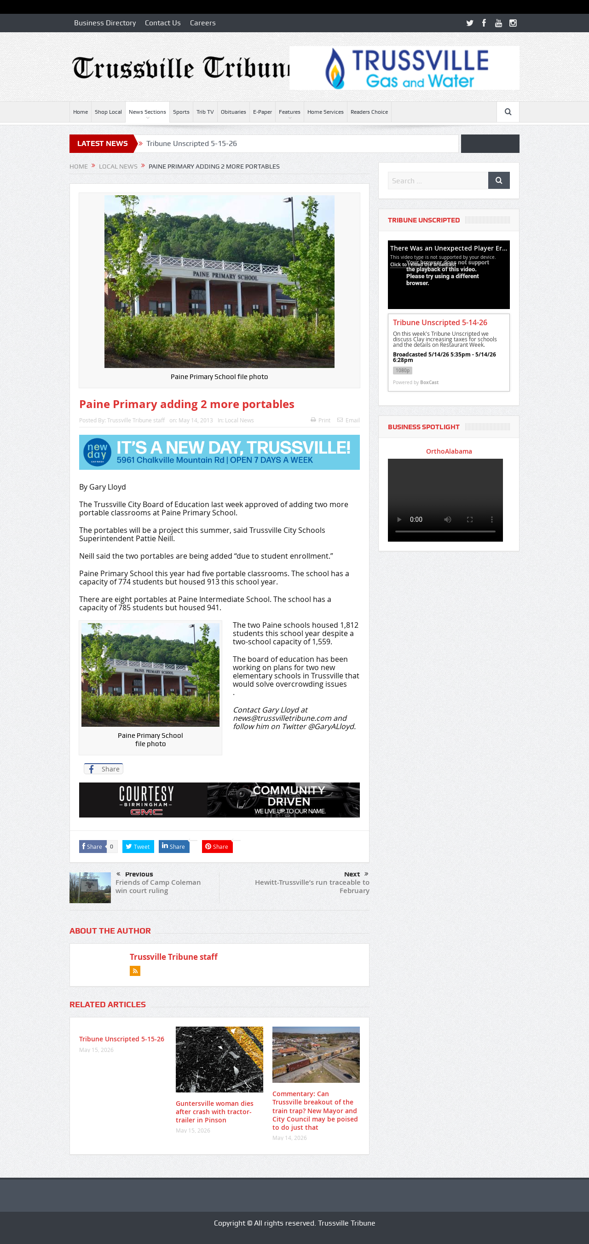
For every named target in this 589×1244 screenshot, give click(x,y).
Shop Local (108, 112)
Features (289, 112)
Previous (134, 874)
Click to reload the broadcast (423, 264)
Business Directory (105, 22)
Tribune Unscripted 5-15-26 (191, 143)
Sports (181, 112)
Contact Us (163, 22)
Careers (203, 22)
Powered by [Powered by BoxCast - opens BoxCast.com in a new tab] (416, 382)
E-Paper (262, 112)
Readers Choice (369, 112)
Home (80, 112)
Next (356, 874)
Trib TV (205, 112)
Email (348, 420)
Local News (239, 420)
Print (320, 420)
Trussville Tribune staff (136, 420)
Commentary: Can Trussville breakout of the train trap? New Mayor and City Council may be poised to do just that (315, 1110)
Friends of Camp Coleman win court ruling (158, 886)
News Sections (147, 112)
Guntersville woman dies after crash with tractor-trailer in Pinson (215, 1111)
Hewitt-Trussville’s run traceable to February (312, 886)
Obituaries (233, 112)
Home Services (325, 112)
